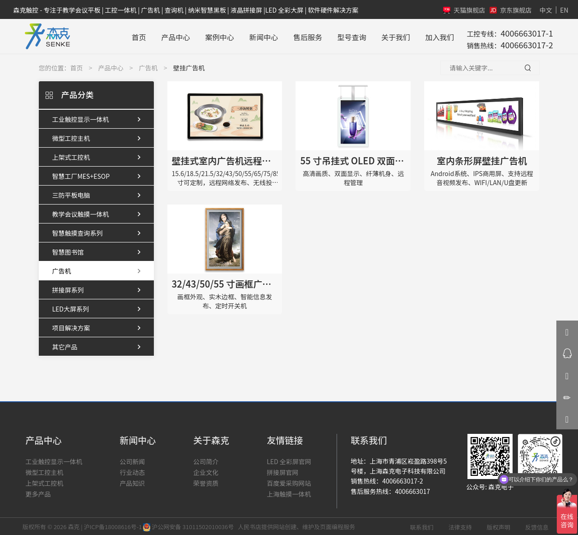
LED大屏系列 (98, 307)
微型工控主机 (98, 137)
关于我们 (391, 35)
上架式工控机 (98, 156)
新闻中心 (259, 35)
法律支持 (460, 525)
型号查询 (347, 35)
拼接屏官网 (282, 470)
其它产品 (98, 345)
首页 (135, 35)
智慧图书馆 (98, 251)
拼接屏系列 (98, 288)
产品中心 (171, 35)
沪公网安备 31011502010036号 (189, 525)
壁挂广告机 (189, 66)
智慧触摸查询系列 (98, 232)
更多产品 (38, 492)
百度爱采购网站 (289, 481)
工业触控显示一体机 (98, 118)
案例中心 (215, 35)
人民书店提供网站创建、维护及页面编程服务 (295, 525)
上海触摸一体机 (289, 492)
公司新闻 (132, 460)
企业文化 (205, 470)
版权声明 (498, 525)
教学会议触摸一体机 (98, 213)
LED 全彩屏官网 (289, 460)
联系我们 (422, 525)
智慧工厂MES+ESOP (98, 175)
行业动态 (132, 470)
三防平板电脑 (98, 194)
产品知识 (132, 481)
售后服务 (303, 35)
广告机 (148, 66)
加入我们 (435, 35)
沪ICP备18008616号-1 (113, 525)
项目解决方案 (98, 326)
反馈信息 (537, 525)
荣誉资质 (205, 481)
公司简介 (205, 460)
